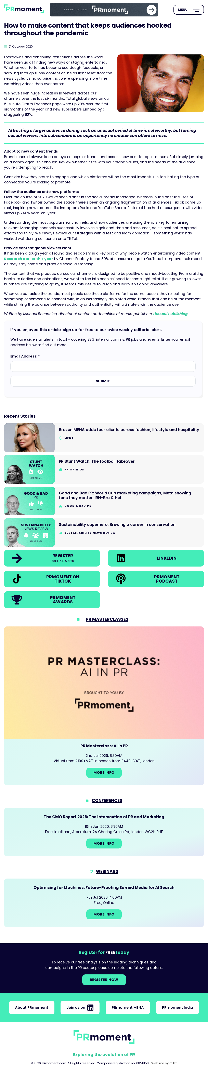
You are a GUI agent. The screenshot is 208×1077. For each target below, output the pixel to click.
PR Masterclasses (107, 619)
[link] (104, 9)
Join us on (80, 1007)
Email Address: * (25, 356)
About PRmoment (31, 1007)
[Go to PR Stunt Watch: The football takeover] (104, 469)
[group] (104, 9)
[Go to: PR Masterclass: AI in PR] (104, 706)
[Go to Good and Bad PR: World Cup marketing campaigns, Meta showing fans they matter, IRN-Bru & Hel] (104, 501)
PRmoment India (177, 1007)
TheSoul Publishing (170, 313)
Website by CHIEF (164, 1063)
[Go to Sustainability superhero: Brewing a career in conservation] (104, 532)
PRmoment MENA (128, 1007)
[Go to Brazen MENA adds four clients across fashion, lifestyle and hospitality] (104, 437)
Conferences (107, 800)
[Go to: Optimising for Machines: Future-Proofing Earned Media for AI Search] (104, 903)
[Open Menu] (188, 10)
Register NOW (104, 979)
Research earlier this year (28, 258)
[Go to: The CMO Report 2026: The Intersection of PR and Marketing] (104, 832)
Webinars (107, 871)
